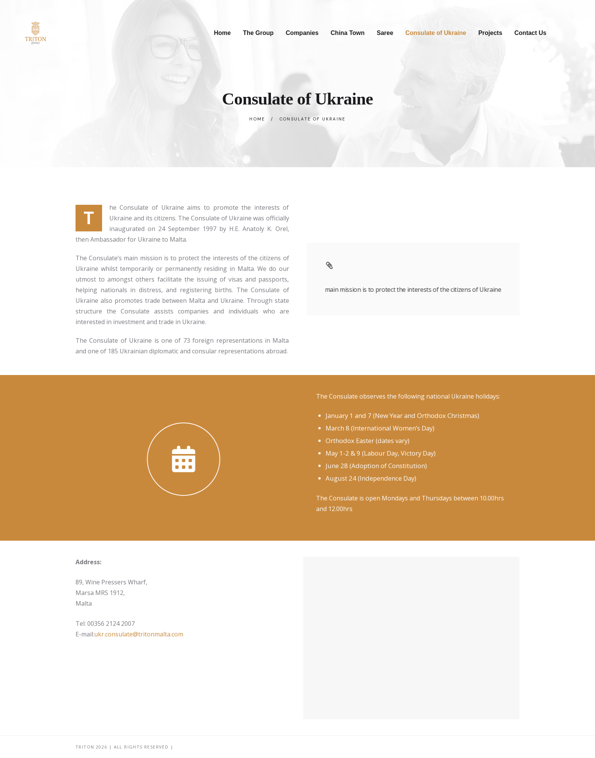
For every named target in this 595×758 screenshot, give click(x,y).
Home (257, 119)
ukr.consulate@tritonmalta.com (138, 634)
